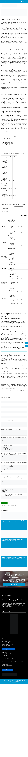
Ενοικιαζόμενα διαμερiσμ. (14, 465)
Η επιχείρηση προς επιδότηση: (7, 445)
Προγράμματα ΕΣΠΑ (6, 641)
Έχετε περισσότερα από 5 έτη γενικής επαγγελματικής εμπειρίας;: (13, 437)
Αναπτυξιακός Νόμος (6, 642)
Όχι (14, 457)
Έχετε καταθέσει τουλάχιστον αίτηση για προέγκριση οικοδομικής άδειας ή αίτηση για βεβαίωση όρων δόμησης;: (13, 454)
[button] (23, 5)
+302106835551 (5, 664)
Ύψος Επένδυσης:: (4, 471)
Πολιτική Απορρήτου (6, 645)
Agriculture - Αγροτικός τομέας (14, 488)
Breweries (14, 491)
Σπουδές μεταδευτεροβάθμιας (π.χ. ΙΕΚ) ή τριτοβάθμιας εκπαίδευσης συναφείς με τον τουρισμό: (14, 421)
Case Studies (4, 655)
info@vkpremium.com (7, 665)
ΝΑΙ (14, 423)
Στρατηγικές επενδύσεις (7, 653)
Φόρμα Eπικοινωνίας (7, 669)
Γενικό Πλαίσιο (5, 652)
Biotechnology (14, 490)
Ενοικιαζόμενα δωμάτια (14, 466)
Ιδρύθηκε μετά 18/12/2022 (14, 448)
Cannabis (14, 492)
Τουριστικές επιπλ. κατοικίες (14, 467)
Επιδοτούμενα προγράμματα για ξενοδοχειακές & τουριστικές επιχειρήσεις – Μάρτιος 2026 (14, 558)
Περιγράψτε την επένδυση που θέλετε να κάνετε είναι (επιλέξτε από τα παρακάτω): (14, 463)
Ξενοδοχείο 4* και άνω (14, 468)
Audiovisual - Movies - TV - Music (14, 489)
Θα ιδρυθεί (14, 447)
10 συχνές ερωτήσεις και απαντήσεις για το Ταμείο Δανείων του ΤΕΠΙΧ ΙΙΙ (12, 540)
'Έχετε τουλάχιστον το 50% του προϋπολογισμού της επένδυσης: (13, 429)
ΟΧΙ (14, 424)
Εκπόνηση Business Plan (7, 644)
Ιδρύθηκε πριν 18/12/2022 (14, 449)
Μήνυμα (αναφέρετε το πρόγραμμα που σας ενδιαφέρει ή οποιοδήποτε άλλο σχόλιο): (12, 495)
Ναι (14, 456)
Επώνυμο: (3, 399)
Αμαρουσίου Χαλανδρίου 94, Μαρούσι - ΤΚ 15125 (13, 661)
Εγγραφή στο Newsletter (8, 649)
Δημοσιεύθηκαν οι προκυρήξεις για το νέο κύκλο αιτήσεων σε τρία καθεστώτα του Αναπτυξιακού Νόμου (14, 521)
